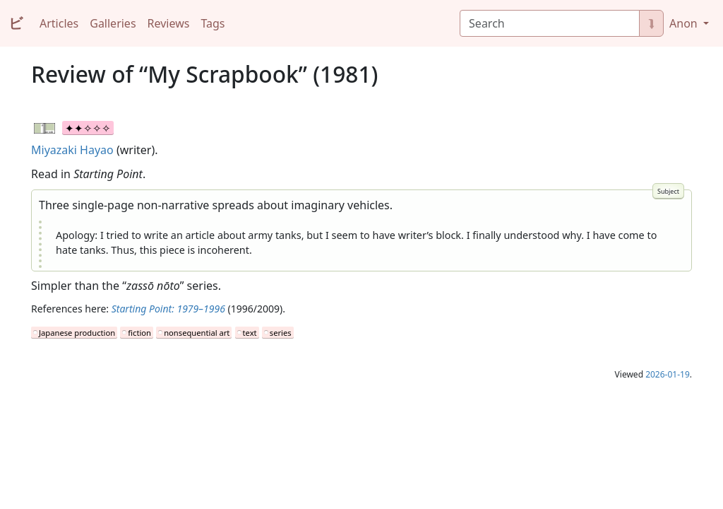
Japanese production (77, 332)
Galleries (113, 23)
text (250, 332)
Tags (213, 23)
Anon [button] (684, 23)
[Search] (550, 23)
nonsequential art (196, 332)
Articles (59, 23)
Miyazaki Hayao (72, 150)
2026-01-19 (667, 374)
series (281, 332)
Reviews (169, 23)
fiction (139, 332)
